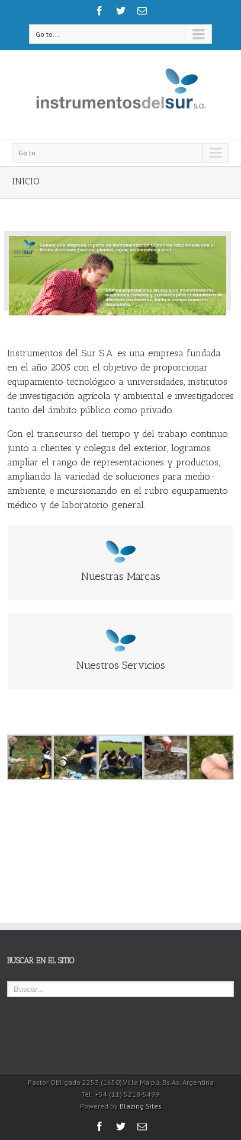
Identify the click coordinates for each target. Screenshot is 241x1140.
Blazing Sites (141, 1105)
